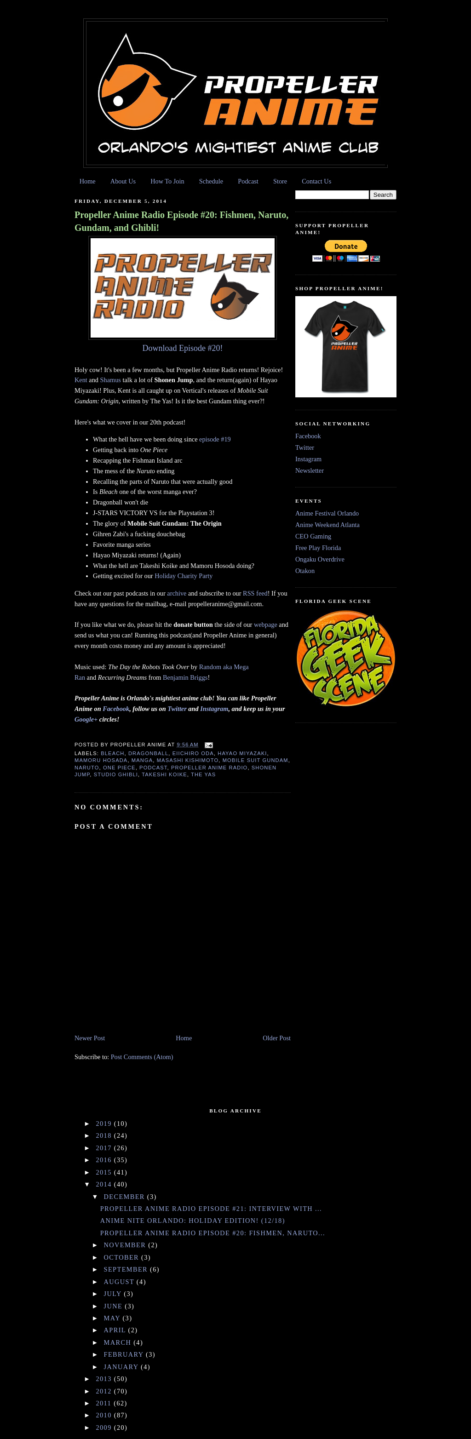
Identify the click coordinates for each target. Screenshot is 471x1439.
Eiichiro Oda (193, 753)
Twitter (177, 708)
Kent (81, 380)
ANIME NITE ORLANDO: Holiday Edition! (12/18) (192, 1220)
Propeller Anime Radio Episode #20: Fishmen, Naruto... (212, 1233)
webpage (265, 624)
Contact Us (316, 181)
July (114, 1293)
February (125, 1354)
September (127, 1269)
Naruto (87, 767)
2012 (105, 1391)
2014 (105, 1184)
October (122, 1257)
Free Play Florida (318, 547)
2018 (105, 1135)
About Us (123, 181)
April (116, 1330)
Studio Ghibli (116, 774)
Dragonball (148, 753)
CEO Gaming (313, 536)
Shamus (110, 380)
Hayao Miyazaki (242, 753)
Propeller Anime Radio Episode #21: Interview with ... (211, 1208)
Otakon (305, 570)
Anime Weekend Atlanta (327, 524)
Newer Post (90, 1038)
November (126, 1245)
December (125, 1196)
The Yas (203, 774)
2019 (105, 1123)
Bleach (112, 753)
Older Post (277, 1038)
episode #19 (215, 439)
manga (142, 760)
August (120, 1281)
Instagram (214, 708)
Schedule (211, 181)
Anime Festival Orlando (327, 513)
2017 (105, 1148)
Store (280, 181)
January (122, 1366)
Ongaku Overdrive (320, 559)
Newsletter (309, 470)
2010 (105, 1415)
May (113, 1318)
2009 (105, 1427)
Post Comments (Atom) (142, 1057)
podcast (153, 767)
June (114, 1306)
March (119, 1342)
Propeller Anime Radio (209, 767)
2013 (105, 1378)
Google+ (86, 719)
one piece (119, 767)
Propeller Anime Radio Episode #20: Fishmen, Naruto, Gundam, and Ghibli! (181, 221)
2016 (105, 1160)
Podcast (248, 181)
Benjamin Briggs (185, 677)
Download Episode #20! (183, 348)
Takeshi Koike (164, 774)
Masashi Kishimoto (188, 760)
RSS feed (255, 593)
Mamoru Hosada (101, 760)
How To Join (167, 181)
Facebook (116, 708)
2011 (105, 1403)
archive (176, 593)
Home (88, 181)
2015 (105, 1172)
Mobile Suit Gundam (255, 760)
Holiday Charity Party (184, 575)
